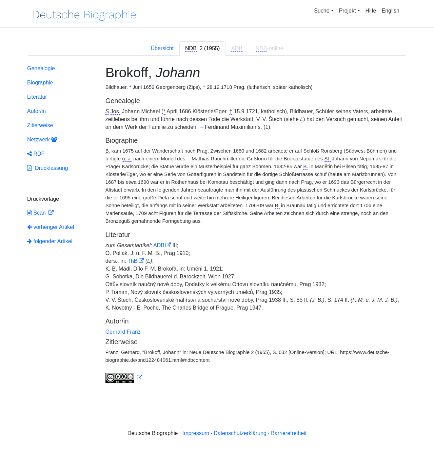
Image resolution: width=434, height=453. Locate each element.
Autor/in (36, 111)
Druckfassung (47, 168)
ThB (132, 261)
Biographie (40, 82)
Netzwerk (42, 139)
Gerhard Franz (123, 332)
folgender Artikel (49, 241)
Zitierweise (40, 125)
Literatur (37, 97)
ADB (158, 245)
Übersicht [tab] (162, 48)
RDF (35, 154)
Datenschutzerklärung (240, 433)
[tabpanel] (217, 225)
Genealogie (41, 68)
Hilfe (371, 11)
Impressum (195, 433)
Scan (37, 213)
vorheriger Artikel (50, 227)
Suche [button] (321, 11)
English (390, 11)
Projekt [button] (347, 11)
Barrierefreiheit (289, 433)
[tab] (202, 48)
